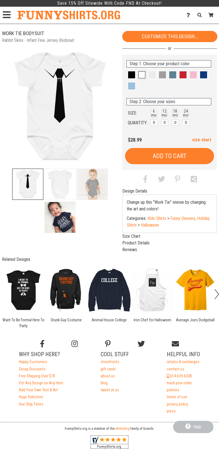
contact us (175, 369)
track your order (179, 383)
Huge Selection (31, 397)
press (171, 411)
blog (104, 383)
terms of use (177, 397)
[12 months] (164, 123)
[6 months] (154, 123)
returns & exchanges (183, 362)
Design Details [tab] (134, 191)
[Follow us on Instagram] (74, 344)
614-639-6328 (179, 376)
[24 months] (186, 123)
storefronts (110, 362)
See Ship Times (31, 404)
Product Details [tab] (136, 243)
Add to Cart (169, 155)
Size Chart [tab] (131, 236)
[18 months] (175, 123)
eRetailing (122, 428)
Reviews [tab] (129, 249)
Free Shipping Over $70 (37, 376)
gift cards (108, 369)
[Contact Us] (189, 15)
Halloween (150, 225)
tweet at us (110, 390)
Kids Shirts (157, 218)
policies (173, 390)
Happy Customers (33, 362)
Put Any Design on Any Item (41, 383)
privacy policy (177, 404)
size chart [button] (201, 139)
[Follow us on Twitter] (141, 344)
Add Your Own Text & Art (38, 390)
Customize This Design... (170, 36)
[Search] (201, 15)
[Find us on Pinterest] (108, 344)
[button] (28, 184)
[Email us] (175, 344)
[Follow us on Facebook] (42, 344)
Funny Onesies (182, 218)
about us (108, 376)
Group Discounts (32, 369)
